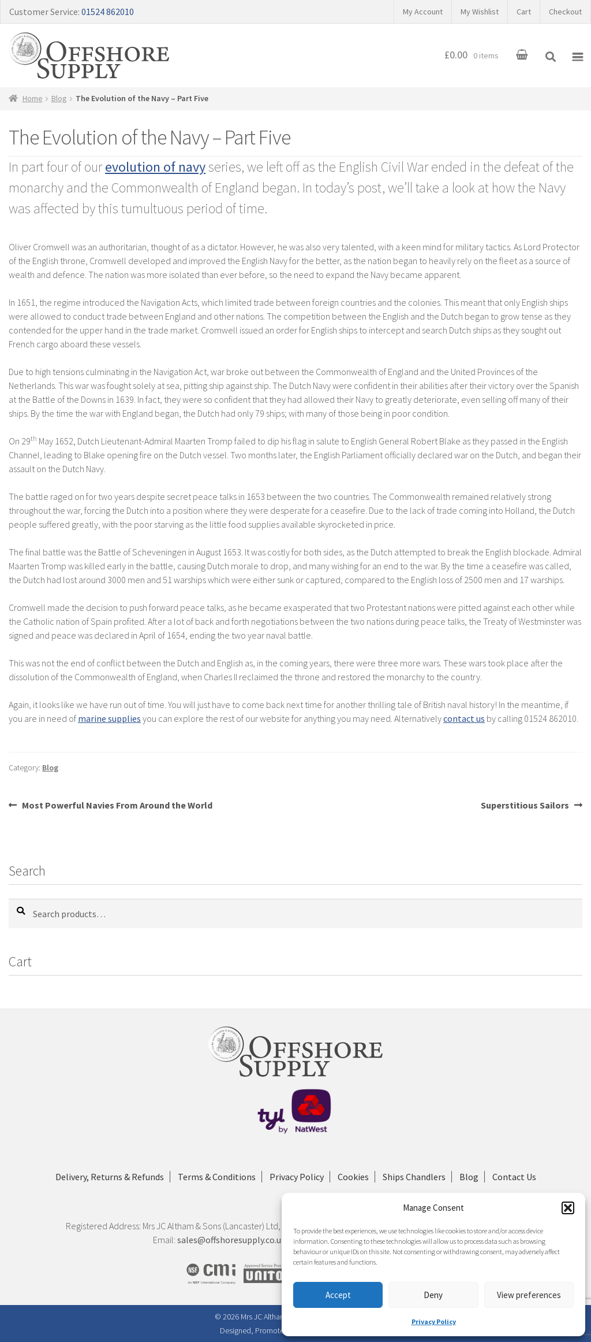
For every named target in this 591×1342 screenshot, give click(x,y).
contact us (464, 718)
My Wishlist (480, 11)
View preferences (529, 1294)
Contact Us (514, 1176)
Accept (338, 1294)
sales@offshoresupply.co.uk (231, 1239)
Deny (433, 1294)
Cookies (353, 1176)
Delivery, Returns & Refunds (109, 1176)
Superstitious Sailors (525, 805)
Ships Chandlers (414, 1176)
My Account (423, 11)
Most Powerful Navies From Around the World (116, 805)
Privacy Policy (434, 1321)
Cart (524, 11)
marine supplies (109, 718)
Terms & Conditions (217, 1176)
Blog (59, 98)
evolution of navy (155, 167)
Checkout (565, 11)
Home (33, 98)
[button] (568, 1208)
